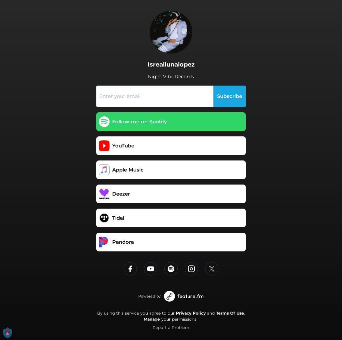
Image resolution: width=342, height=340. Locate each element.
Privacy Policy (191, 313)
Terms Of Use (230, 313)
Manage (152, 319)
